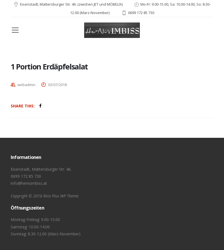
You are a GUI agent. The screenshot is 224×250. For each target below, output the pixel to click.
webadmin (26, 84)
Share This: (23, 106)
